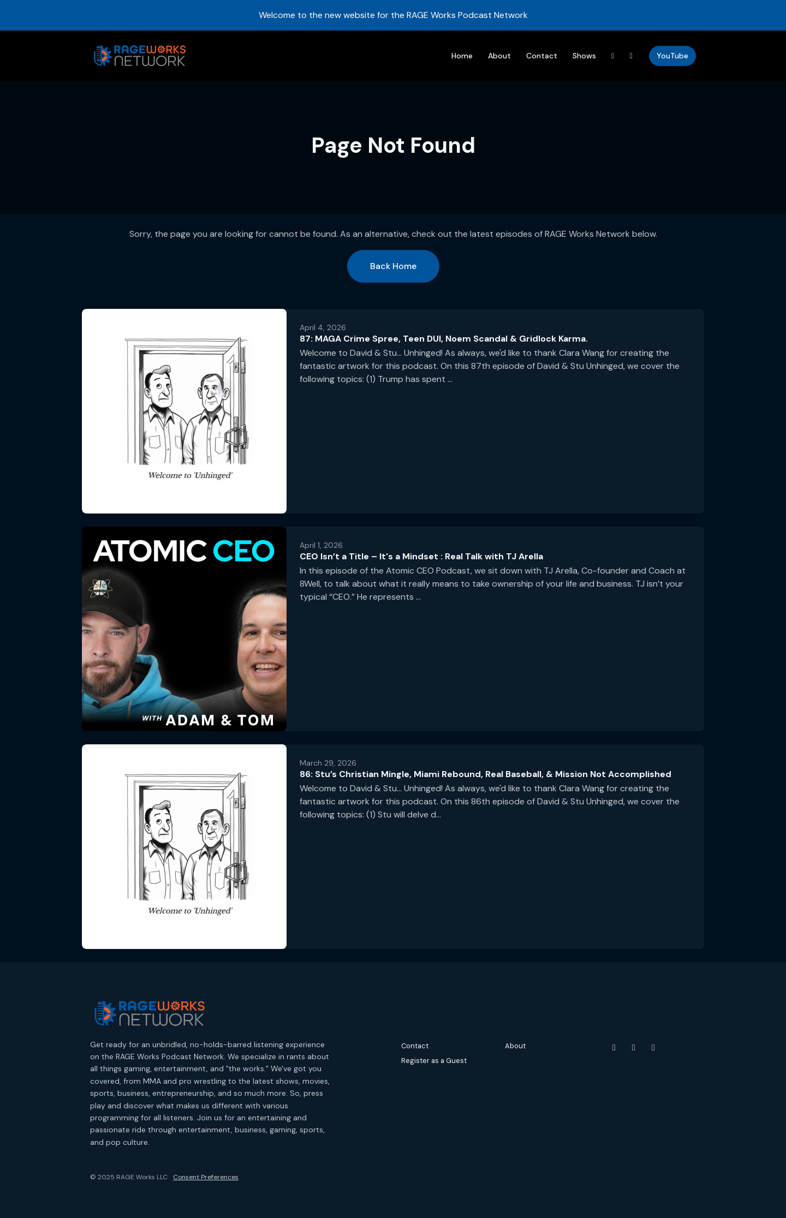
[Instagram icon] (633, 1047)
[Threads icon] (653, 1047)
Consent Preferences (206, 1177)
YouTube (672, 56)
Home (462, 56)
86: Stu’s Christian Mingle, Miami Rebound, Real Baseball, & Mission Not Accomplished (485, 774)
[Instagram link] (631, 56)
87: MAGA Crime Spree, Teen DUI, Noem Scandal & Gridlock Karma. (444, 338)
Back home (393, 266)
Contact (541, 56)
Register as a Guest (434, 1060)
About (499, 56)
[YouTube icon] (614, 1047)
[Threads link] (613, 56)
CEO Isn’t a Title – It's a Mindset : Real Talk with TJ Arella (421, 556)
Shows (584, 56)
